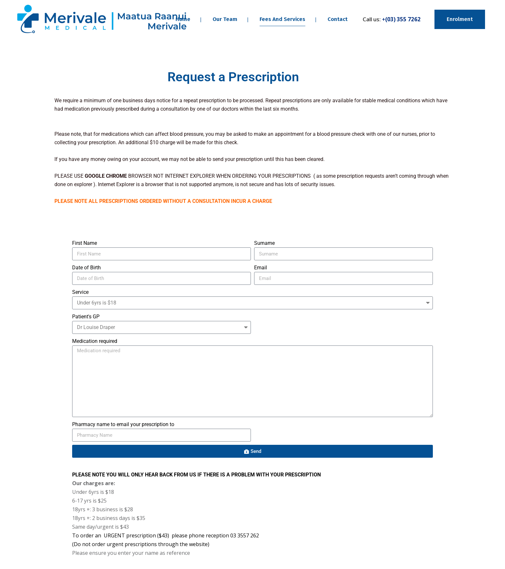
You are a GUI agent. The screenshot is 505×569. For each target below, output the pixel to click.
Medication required (94, 341)
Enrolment (460, 19)
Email (260, 268)
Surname (264, 243)
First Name (84, 243)
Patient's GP (86, 317)
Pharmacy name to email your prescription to (123, 424)
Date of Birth (86, 268)
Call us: (392, 19)
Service (80, 292)
